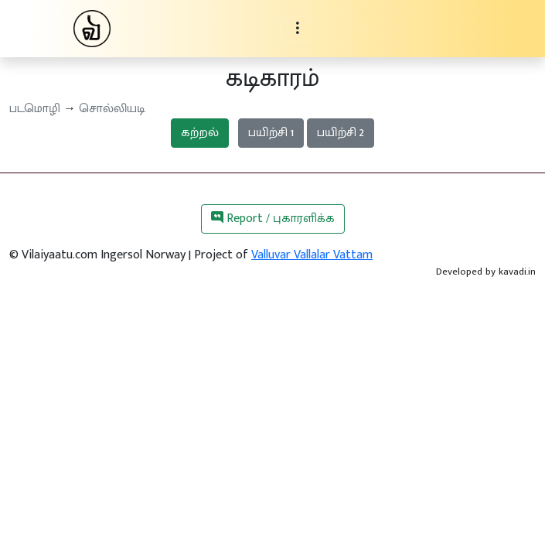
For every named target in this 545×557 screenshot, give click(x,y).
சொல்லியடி (112, 108)
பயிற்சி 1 (271, 132)
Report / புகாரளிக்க (273, 218)
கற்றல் (200, 132)
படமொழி (34, 108)
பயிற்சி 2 (340, 132)
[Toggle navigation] (297, 28)
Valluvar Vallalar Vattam (312, 254)
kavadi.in (517, 271)
